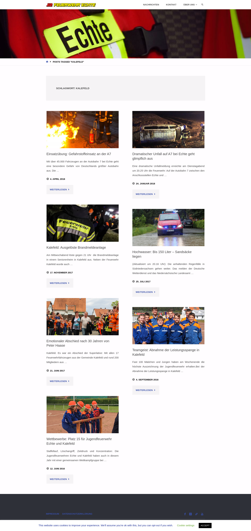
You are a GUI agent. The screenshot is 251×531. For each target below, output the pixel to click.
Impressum (53, 514)
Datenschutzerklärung (79, 514)
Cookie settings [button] (185, 525)
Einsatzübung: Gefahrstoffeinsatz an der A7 (80, 154)
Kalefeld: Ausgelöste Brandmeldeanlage (77, 247)
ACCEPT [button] (205, 525)
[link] (202, 4)
